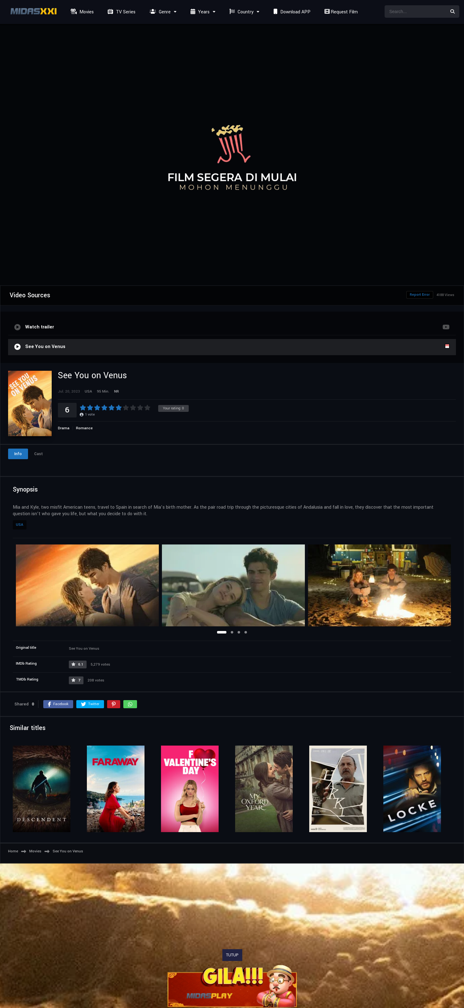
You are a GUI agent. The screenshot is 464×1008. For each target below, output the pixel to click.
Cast (38, 454)
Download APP (291, 12)
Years (199, 12)
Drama (63, 428)
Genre (159, 12)
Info (18, 454)
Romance (84, 428)
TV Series (120, 12)
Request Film (340, 12)
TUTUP (232, 955)
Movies (81, 12)
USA (19, 524)
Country (240, 12)
